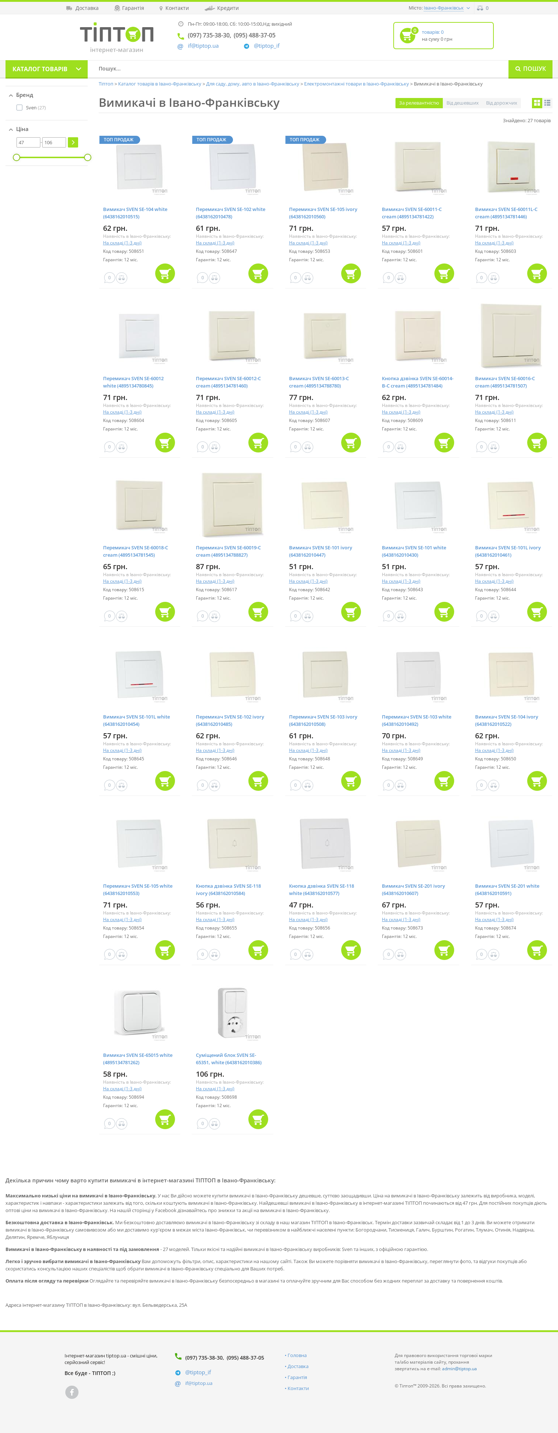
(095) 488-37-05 (245, 1357)
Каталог (40, 69)
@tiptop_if (267, 45)
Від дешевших (462, 102)
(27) (36, 107)
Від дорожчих (501, 102)
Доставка (298, 1366)
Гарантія (297, 1377)
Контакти (298, 1388)
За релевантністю (419, 102)
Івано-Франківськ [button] (444, 7)
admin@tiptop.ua (459, 1368)
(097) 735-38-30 (204, 1357)
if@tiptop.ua (198, 1383)
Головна (297, 1355)
